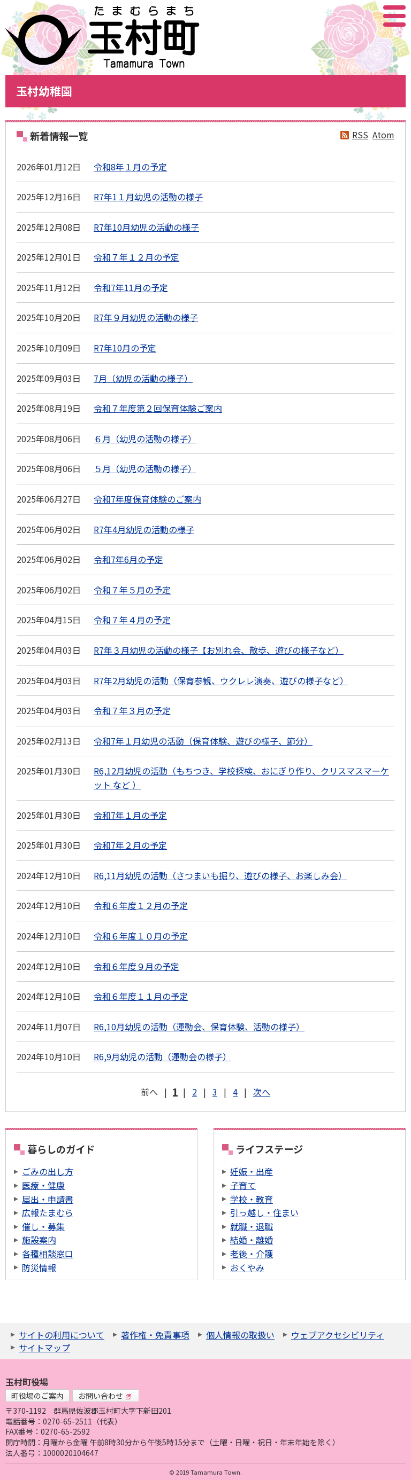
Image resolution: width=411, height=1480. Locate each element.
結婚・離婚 (251, 1239)
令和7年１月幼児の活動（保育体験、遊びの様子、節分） (203, 740)
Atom (383, 134)
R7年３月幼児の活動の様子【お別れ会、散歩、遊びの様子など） (219, 650)
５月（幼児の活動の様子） (145, 468)
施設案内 (39, 1239)
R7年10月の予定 (125, 347)
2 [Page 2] (194, 1091)
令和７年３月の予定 (132, 710)
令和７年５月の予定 (132, 589)
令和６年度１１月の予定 (141, 996)
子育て (243, 1185)
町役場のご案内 (37, 1395)
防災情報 (39, 1267)
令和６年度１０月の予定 (141, 935)
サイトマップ (44, 1347)
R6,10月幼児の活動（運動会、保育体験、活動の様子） (199, 1026)
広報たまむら (47, 1212)
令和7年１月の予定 (130, 815)
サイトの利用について (61, 1334)
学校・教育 (251, 1199)
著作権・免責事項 (155, 1334)
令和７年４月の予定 (132, 619)
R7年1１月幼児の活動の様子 (148, 196)
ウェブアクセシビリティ (337, 1334)
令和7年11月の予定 (131, 287)
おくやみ (247, 1267)
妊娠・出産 (251, 1171)
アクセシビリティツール (365, 16)
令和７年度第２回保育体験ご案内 (158, 408)
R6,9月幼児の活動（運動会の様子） (162, 1056)
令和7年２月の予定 (130, 845)
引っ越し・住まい (264, 1212)
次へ (261, 1091)
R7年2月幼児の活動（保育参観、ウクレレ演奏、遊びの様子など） (221, 680)
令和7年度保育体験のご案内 (147, 498)
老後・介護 (251, 1253)
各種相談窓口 (47, 1253)
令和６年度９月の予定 (136, 966)
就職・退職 (251, 1226)
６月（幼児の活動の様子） (145, 438)
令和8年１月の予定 (130, 166)
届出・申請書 (47, 1199)
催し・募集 (43, 1226)
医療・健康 (43, 1185)
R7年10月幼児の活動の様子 (146, 227)
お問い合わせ (105, 1395)
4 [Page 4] (235, 1091)
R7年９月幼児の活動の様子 (146, 317)
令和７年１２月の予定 (136, 256)
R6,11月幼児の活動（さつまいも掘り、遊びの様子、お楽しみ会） (220, 875)
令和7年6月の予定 (128, 559)
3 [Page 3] (214, 1091)
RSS (360, 134)
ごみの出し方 (47, 1171)
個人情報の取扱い (240, 1334)
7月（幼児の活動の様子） (143, 378)
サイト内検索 (340, 16)
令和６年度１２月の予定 (141, 905)
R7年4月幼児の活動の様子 (144, 529)
